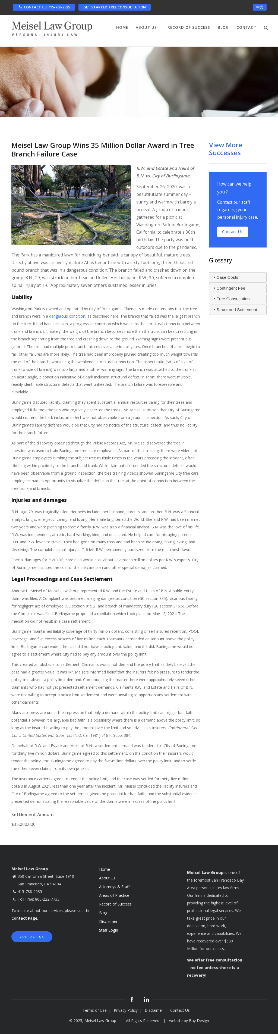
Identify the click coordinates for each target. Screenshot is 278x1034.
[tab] (238, 277)
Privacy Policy (126, 1010)
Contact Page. (24, 918)
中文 (259, 7)
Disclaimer (108, 921)
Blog (223, 27)
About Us (148, 28)
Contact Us (32, 937)
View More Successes (225, 148)
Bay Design (199, 1020)
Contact (246, 27)
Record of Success (189, 27)
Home (122, 27)
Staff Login (108, 930)
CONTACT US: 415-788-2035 (44, 7)
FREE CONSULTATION (114, 7)
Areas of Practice (114, 895)
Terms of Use (95, 1010)
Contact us (232, 231)
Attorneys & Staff (114, 886)
